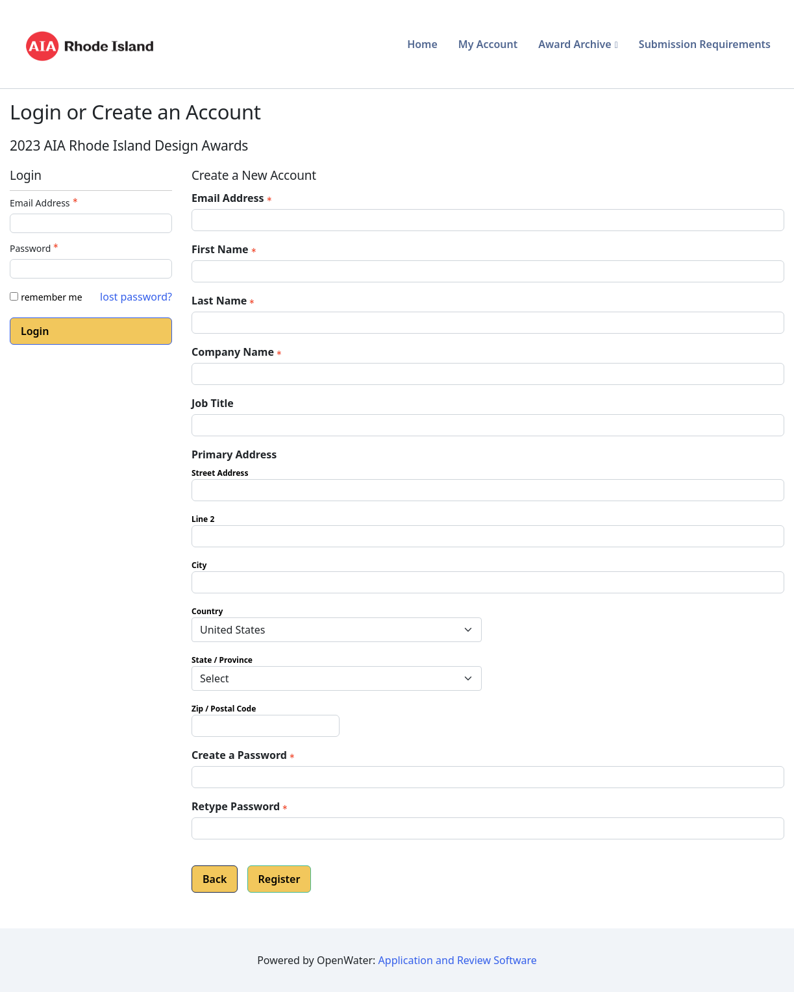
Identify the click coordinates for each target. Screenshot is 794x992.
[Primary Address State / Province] (337, 678)
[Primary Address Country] (337, 629)
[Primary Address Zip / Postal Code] (266, 726)
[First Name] (488, 271)
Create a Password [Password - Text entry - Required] (244, 755)
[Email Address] (488, 220)
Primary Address (234, 454)
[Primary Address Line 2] (488, 536)
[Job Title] (488, 425)
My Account (487, 44)
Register (279, 879)
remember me (51, 297)
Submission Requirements (705, 44)
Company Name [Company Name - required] (238, 352)
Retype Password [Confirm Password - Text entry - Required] (241, 806)
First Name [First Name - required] (225, 249)
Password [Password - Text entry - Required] (35, 248)
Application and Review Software (457, 960)
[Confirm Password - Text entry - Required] (488, 828)
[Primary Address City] (488, 582)
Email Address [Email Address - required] (233, 198)
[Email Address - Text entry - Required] (91, 223)
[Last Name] (488, 323)
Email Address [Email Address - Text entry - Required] (45, 203)
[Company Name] (488, 374)
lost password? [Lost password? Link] (136, 297)
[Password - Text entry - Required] (91, 269)
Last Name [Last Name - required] (224, 300)
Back (215, 879)
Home (422, 44)
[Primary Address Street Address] (488, 490)
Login (35, 331)
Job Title (213, 403)
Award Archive (574, 44)
